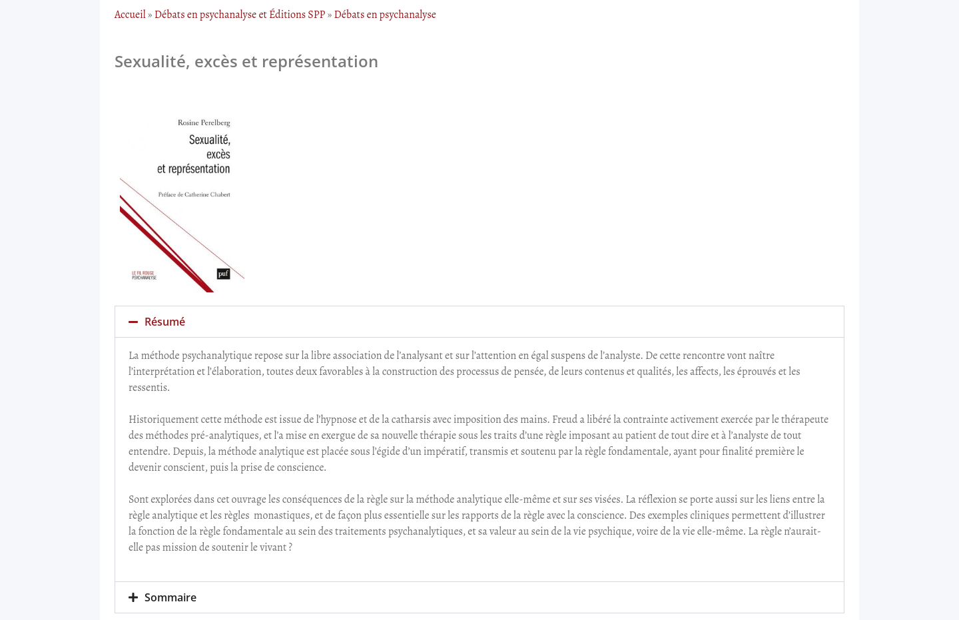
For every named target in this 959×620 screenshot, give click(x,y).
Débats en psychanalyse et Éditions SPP (240, 14)
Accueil (130, 14)
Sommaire (170, 597)
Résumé (165, 321)
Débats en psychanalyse (385, 14)
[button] (479, 321)
